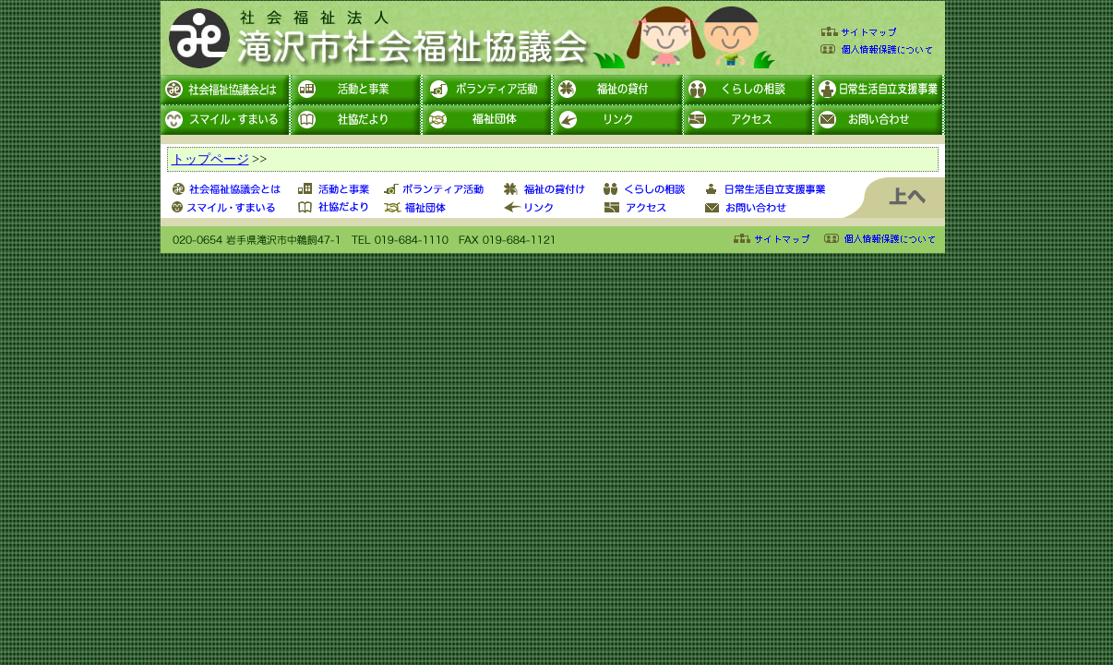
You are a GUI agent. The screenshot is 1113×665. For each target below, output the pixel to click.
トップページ (210, 158)
